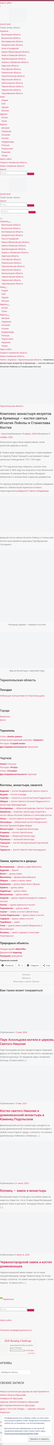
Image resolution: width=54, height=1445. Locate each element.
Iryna (3, 433)
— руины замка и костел (22, 915)
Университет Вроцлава (11, 1398)
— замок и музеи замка (15, 880)
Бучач (3, 720)
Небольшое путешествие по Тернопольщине (22, 695)
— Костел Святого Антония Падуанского (23, 818)
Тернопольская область (29, 359)
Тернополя (19, 746)
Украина (12, 359)
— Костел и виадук (13, 794)
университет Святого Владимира (32, 490)
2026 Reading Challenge (17, 1340)
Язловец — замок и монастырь (23, 1190)
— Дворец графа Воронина (21, 866)
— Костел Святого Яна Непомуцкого (23, 849)
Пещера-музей (13, 949)
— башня (9, 870)
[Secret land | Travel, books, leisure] (18, 9)
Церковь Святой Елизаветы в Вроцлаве (19, 1401)
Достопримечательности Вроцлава (17, 1405)
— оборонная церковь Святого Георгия (26, 808)
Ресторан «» (13, 743)
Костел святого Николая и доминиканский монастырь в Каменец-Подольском (22, 1115)
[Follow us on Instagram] (0, 6)
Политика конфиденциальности (16, 1330)
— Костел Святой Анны (16, 832)
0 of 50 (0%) (29, 1350)
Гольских (8, 763)
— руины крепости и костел (17, 904)
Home (3, 359)
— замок (10, 922)
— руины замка (11, 873)
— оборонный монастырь (17, 836)
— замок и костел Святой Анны (19, 911)
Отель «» (11, 736)
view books (31, 1353)
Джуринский (11, 952)
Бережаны (5, 716)
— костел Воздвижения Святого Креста (24, 791)
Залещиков (11, 955)
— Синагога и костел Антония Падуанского (25, 797)
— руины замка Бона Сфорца (20, 884)
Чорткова (18, 774)
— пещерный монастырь (19, 829)
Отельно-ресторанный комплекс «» (22, 740)
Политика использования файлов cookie (21, 1433)
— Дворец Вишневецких (18, 877)
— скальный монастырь (17, 839)
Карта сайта (6, 1320)
